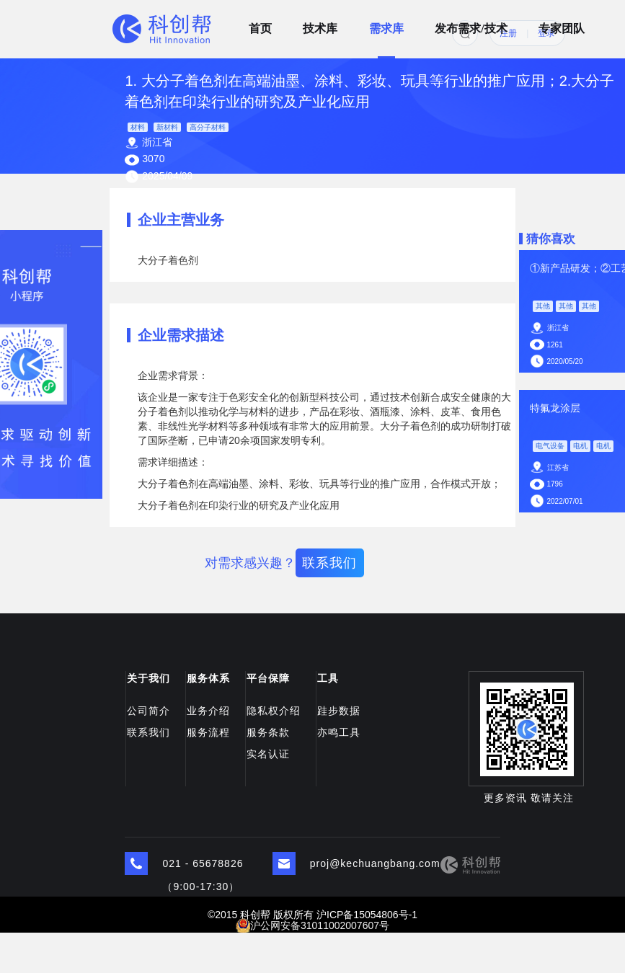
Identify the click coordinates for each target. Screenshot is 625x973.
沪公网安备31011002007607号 (319, 925)
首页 (260, 23)
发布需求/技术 (471, 23)
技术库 (320, 23)
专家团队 (561, 23)
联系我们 (329, 563)
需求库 (386, 23)
